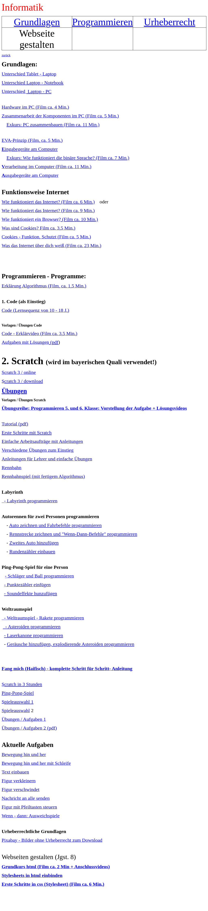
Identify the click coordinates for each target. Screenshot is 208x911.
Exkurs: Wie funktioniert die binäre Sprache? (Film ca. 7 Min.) (67, 157)
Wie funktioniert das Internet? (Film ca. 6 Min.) (48, 201)
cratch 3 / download (23, 381)
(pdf (53, 342)
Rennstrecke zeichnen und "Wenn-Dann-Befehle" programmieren (73, 534)
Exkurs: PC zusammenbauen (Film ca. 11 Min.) (53, 124)
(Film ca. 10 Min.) (79, 219)
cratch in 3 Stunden (23, 684)
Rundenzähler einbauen (32, 551)
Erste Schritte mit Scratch (27, 432)
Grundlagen (37, 21)
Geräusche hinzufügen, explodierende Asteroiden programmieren (70, 644)
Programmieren (102, 21)
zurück (6, 55)
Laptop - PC (38, 91)
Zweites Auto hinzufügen (34, 542)
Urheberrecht (169, 21)
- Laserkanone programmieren (33, 635)
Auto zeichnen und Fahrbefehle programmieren (55, 525)
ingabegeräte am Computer (30, 149)
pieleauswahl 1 (18, 701)
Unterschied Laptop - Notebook (33, 82)
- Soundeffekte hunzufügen (30, 593)
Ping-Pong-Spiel (18, 693)
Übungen (14, 391)
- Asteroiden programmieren (32, 626)
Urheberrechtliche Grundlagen (34, 831)
